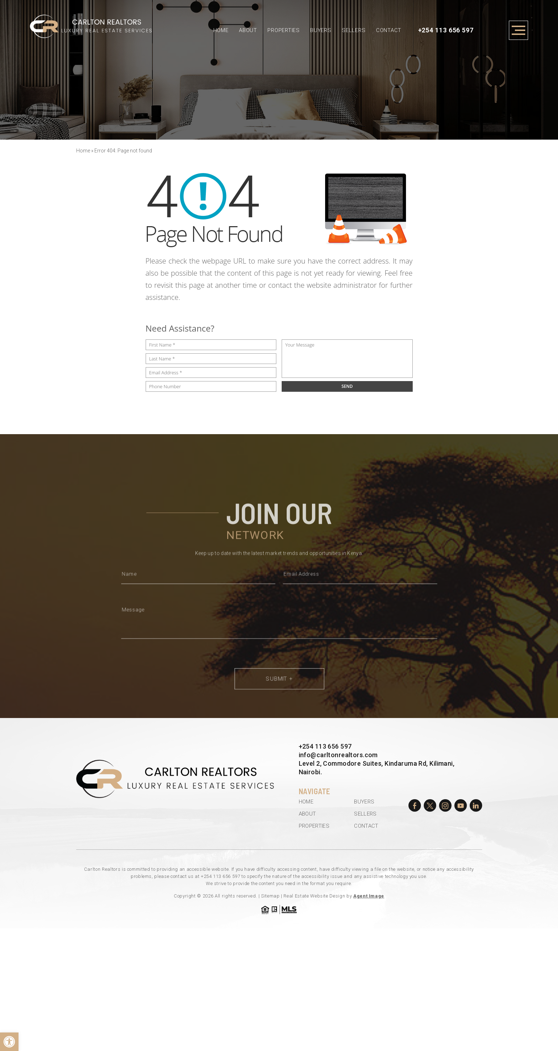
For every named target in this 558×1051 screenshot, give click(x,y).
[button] (9, 1041)
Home (221, 30)
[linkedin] (476, 805)
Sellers (353, 30)
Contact (388, 30)
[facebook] (414, 805)
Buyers (321, 30)
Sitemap (270, 896)
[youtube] (460, 805)
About (248, 30)
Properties (283, 30)
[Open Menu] (518, 30)
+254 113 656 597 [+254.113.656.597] (446, 30)
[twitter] (430, 805)
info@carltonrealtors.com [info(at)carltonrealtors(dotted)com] (338, 755)
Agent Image (368, 896)
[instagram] (445, 805)
